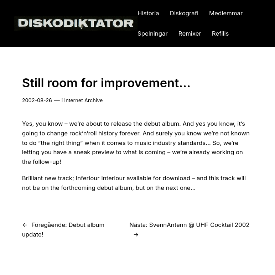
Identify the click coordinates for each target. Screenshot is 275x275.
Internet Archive (83, 100)
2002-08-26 (37, 100)
